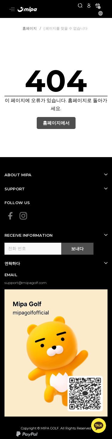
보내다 (77, 248)
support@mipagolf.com (25, 282)
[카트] (97, 5)
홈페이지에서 (56, 123)
